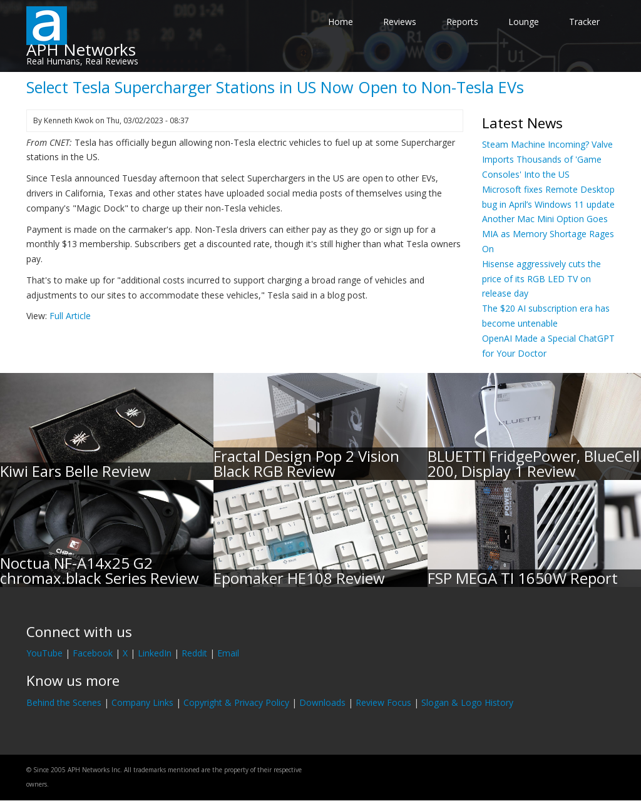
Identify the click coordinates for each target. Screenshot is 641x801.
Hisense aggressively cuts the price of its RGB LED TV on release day (541, 279)
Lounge (523, 22)
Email (228, 653)
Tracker (584, 22)
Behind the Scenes (63, 702)
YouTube (44, 653)
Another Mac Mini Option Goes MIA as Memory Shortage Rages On (548, 234)
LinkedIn (155, 653)
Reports (462, 22)
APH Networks (81, 49)
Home (340, 22)
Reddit (194, 653)
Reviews (399, 22)
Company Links (142, 702)
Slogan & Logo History (467, 702)
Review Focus (383, 702)
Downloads (322, 702)
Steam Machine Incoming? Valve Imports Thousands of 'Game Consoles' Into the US (547, 159)
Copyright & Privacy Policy (236, 702)
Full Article (70, 316)
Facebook (93, 653)
